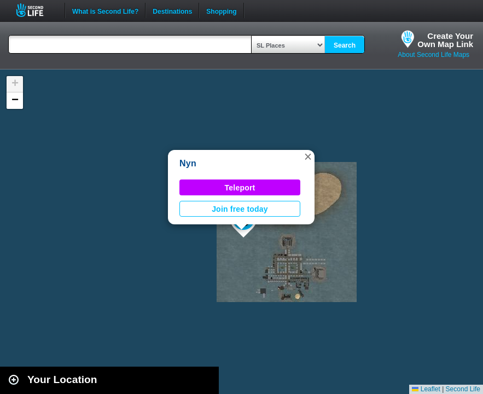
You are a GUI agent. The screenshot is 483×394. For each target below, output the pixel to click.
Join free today (240, 209)
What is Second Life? (105, 10)
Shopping (221, 10)
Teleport (240, 187)
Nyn (187, 163)
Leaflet (426, 389)
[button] (308, 156)
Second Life (35, 10)
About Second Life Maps (433, 55)
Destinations (172, 10)
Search (345, 45)
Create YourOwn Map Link (445, 40)
